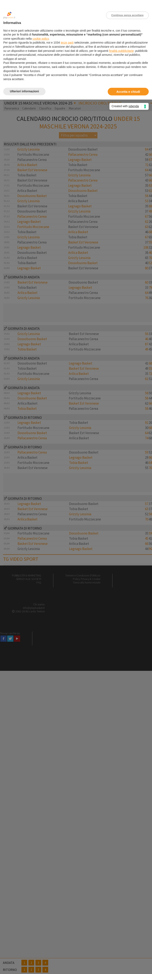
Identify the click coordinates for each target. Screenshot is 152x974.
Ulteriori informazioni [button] (24, 91)
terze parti (67, 42)
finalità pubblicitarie (121, 50)
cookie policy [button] (41, 38)
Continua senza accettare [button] (127, 15)
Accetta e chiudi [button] (128, 91)
